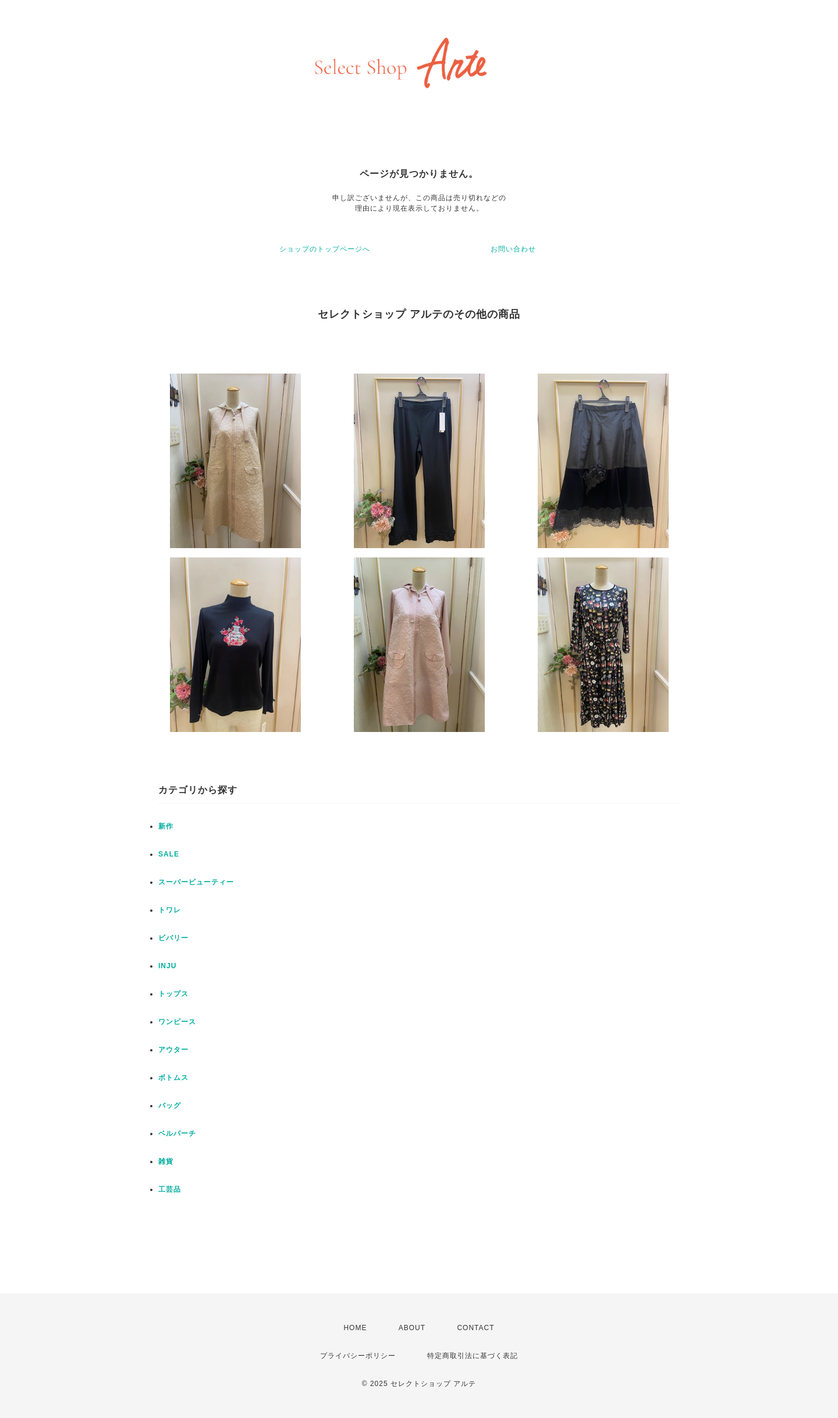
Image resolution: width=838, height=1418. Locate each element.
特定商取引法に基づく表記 (472, 1356)
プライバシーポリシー (358, 1356)
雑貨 (165, 1161)
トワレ (169, 910)
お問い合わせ (513, 249)
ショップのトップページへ (324, 249)
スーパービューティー (196, 882)
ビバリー (173, 938)
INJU (167, 966)
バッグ (169, 1105)
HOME (355, 1328)
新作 (165, 826)
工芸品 (169, 1189)
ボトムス (173, 1078)
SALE (168, 854)
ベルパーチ (177, 1133)
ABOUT (412, 1328)
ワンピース (177, 1022)
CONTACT (475, 1328)
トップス (173, 994)
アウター (173, 1050)
